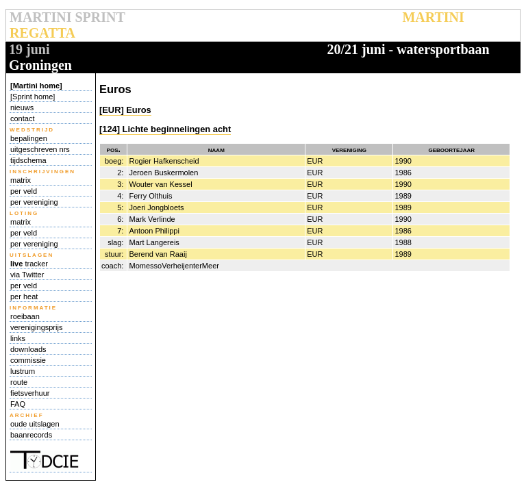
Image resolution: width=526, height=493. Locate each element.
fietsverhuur (29, 393)
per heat (24, 296)
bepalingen (28, 138)
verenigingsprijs (36, 327)
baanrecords (31, 435)
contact (22, 118)
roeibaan (25, 316)
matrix (20, 180)
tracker (29, 264)
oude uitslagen (35, 424)
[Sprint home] (32, 96)
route (18, 382)
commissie (28, 360)
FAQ (17, 404)
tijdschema (28, 160)
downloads (28, 349)
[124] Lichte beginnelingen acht (165, 129)
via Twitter (27, 274)
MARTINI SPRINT (67, 17)
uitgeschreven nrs (40, 149)
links (17, 338)
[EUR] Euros (125, 110)
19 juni (29, 49)
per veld (23, 191)
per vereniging (34, 202)
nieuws (22, 107)
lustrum (22, 371)
